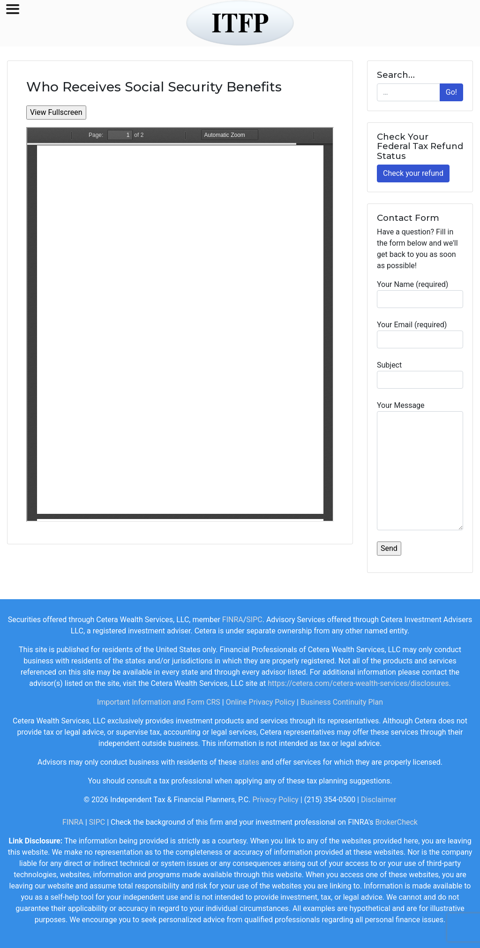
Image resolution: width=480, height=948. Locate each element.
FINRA (232, 619)
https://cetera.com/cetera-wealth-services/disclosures (358, 683)
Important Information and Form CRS (158, 702)
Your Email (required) (420, 334)
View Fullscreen (56, 112)
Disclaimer (378, 799)
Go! (451, 92)
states (249, 762)
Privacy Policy (275, 799)
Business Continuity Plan (341, 702)
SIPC (254, 619)
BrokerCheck (396, 822)
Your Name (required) (420, 294)
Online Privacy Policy (260, 702)
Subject (420, 375)
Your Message (420, 465)
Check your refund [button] (413, 173)
